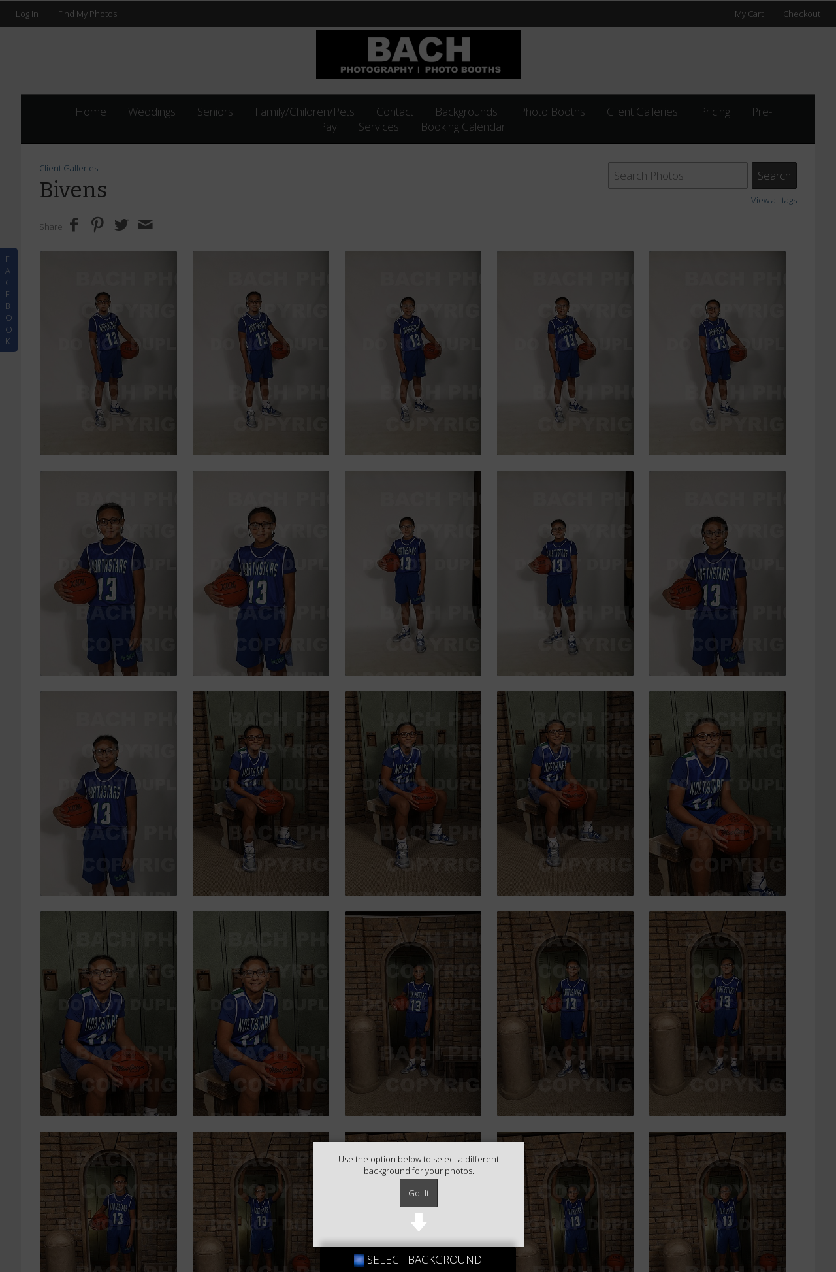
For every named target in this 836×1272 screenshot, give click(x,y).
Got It (418, 1193)
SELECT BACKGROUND (418, 1259)
